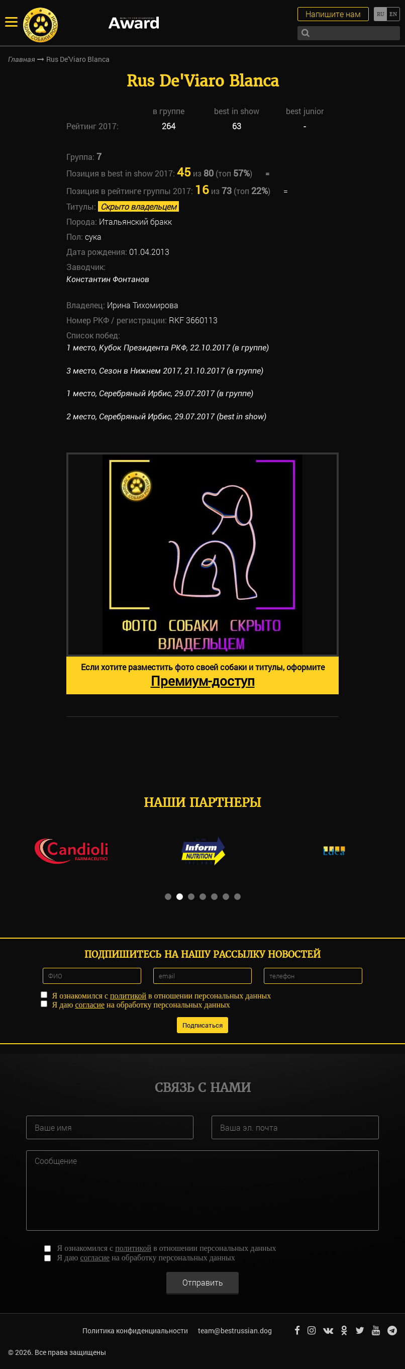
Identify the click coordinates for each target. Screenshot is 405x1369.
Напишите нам (333, 14)
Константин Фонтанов (107, 279)
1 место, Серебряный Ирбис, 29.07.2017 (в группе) (159, 393)
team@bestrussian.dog (235, 1330)
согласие (90, 1004)
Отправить (202, 1282)
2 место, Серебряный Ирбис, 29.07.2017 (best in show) (166, 416)
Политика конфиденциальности (135, 1330)
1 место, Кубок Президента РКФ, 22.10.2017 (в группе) (167, 347)
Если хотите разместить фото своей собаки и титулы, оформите (203, 675)
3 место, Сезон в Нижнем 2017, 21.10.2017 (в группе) (164, 371)
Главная (21, 59)
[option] (202, 573)
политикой (128, 995)
